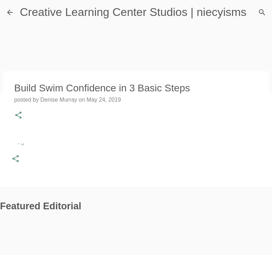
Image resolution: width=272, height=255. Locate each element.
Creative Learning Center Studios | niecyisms (133, 12)
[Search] (262, 12)
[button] (15, 159)
